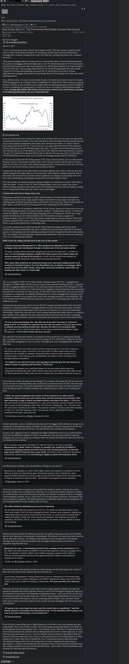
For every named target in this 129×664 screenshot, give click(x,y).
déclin (26, 32)
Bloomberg (11, 482)
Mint (31, 416)
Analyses (13, 5)
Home (3, 5)
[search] (14, 1)
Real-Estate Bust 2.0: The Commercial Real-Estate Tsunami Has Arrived (41, 29)
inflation (31, 32)
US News (21, 562)
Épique (27, 5)
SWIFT (9, 36)
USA (3, 18)
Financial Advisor (14, 274)
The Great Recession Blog (16, 42)
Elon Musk (7, 34)
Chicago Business (14, 526)
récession (14, 32)
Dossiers (40, 5)
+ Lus (46, 5)
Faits (7, 5)
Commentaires (65, 5)
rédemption (21, 32)
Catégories (33, 5)
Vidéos (57, 5)
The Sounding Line (12, 135)
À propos (73, 5)
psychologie (7, 32)
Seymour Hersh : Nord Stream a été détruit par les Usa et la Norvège (30, 21)
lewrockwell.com (18, 25)
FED (5, 36)
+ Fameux (51, 5)
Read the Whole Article (14, 652)
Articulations (20, 5)
